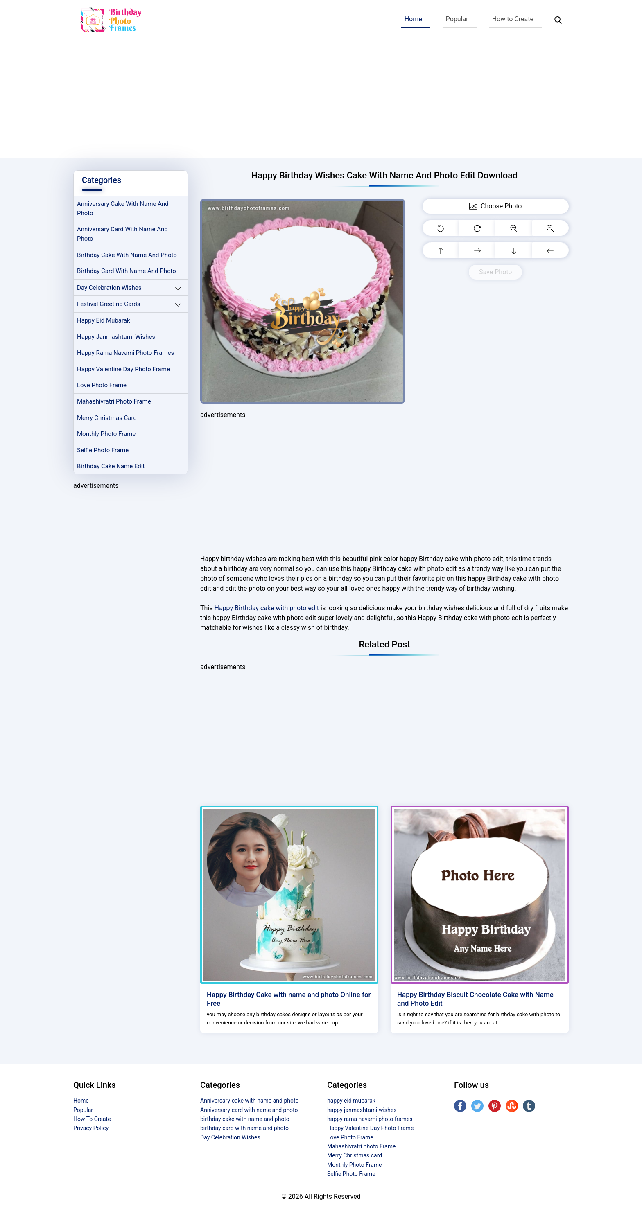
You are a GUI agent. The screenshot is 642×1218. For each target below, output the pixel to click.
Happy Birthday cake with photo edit (266, 608)
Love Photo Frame (102, 386)
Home (413, 19)
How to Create (512, 19)
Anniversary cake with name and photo (123, 209)
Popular (457, 19)
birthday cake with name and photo (127, 255)
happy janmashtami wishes (116, 337)
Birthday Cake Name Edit (111, 468)
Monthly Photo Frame (106, 435)
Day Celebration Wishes (109, 288)
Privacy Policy (91, 1128)
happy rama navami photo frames (126, 354)
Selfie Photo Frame (103, 452)
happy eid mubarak (104, 321)
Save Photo (495, 272)
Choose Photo (495, 206)
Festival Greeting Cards (109, 305)
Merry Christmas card (107, 419)
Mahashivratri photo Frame (114, 402)
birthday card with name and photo (127, 271)
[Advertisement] (321, 100)
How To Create (92, 1119)
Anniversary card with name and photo (123, 234)
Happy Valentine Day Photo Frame (124, 370)
